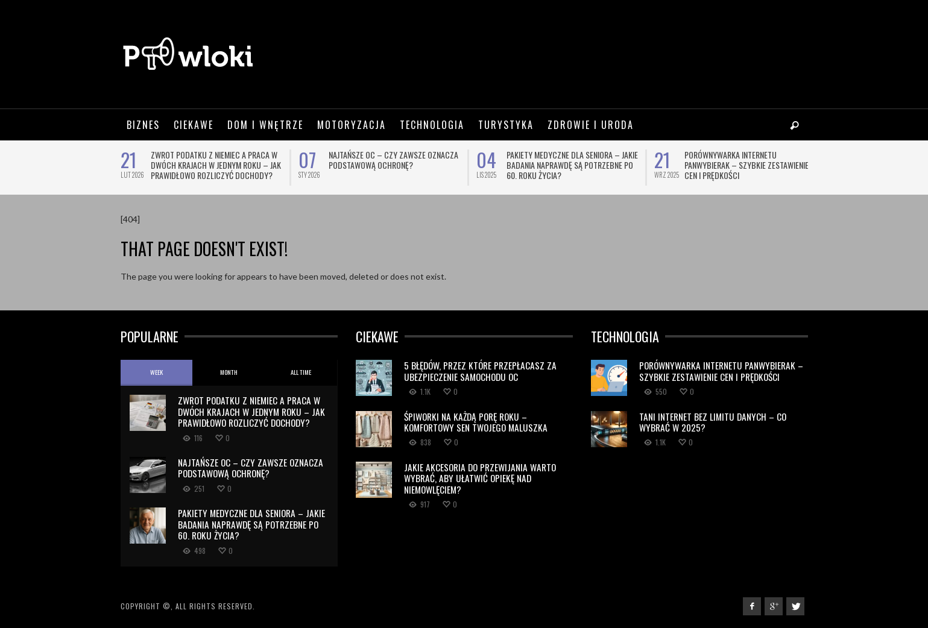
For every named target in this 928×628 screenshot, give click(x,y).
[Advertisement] (588, 54)
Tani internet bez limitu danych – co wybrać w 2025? (712, 422)
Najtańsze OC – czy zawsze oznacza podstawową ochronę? (393, 159)
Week (156, 372)
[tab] (157, 373)
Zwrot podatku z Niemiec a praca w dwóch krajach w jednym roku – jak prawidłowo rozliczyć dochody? (216, 164)
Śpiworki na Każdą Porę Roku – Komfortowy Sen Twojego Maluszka (476, 422)
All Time (301, 372)
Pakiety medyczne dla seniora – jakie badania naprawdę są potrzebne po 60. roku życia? (572, 164)
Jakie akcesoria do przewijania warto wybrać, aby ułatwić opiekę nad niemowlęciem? (480, 478)
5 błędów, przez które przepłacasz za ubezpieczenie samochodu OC (480, 371)
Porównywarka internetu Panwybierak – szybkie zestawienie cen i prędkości (746, 164)
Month (229, 372)
